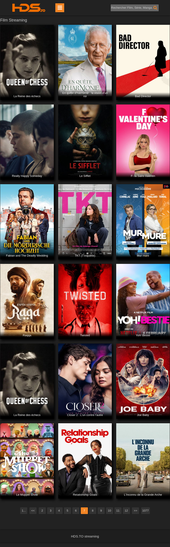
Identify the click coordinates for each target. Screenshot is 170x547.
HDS (28, 7)
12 (126, 510)
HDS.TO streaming (85, 536)
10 (109, 510)
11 (117, 510)
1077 (145, 510)
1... (24, 510)
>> (135, 510)
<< (33, 510)
